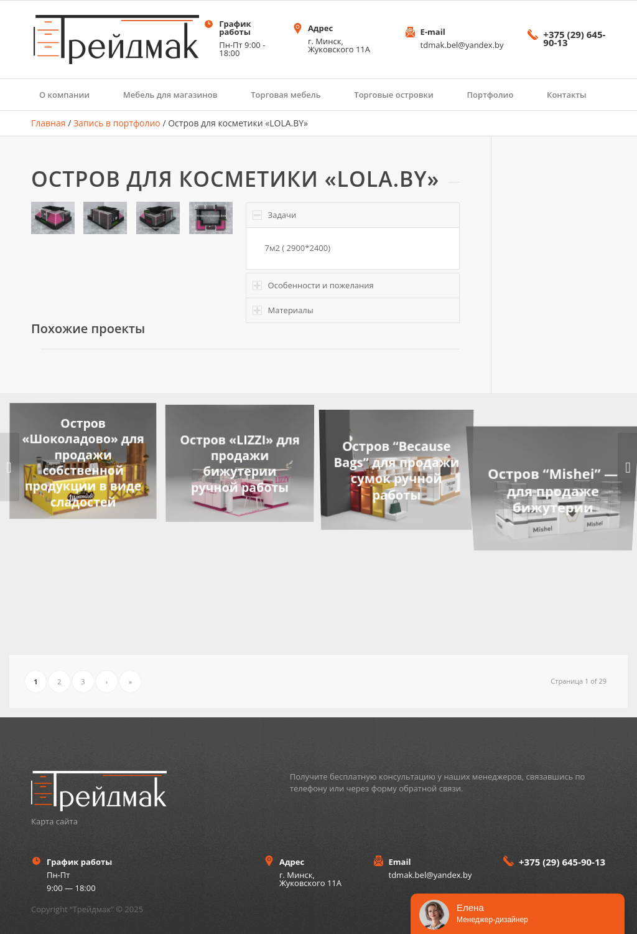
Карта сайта (54, 821)
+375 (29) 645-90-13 (574, 38)
